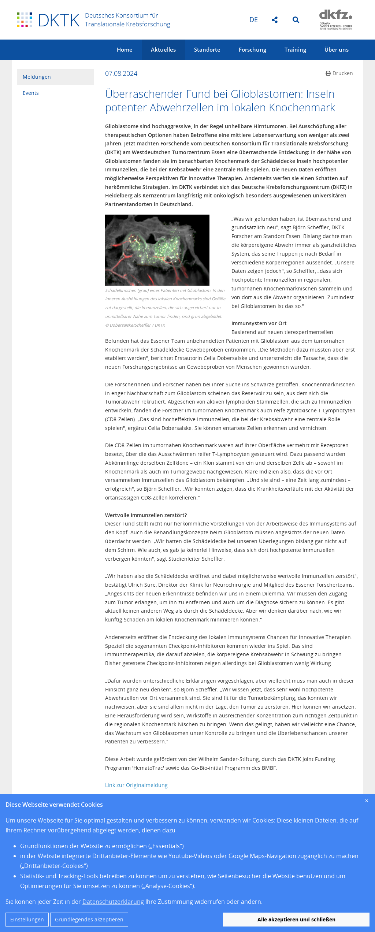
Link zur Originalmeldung (136, 784)
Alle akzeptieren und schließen (296, 919)
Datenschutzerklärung (113, 902)
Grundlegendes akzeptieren (89, 919)
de (253, 19)
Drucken (339, 73)
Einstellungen (27, 919)
